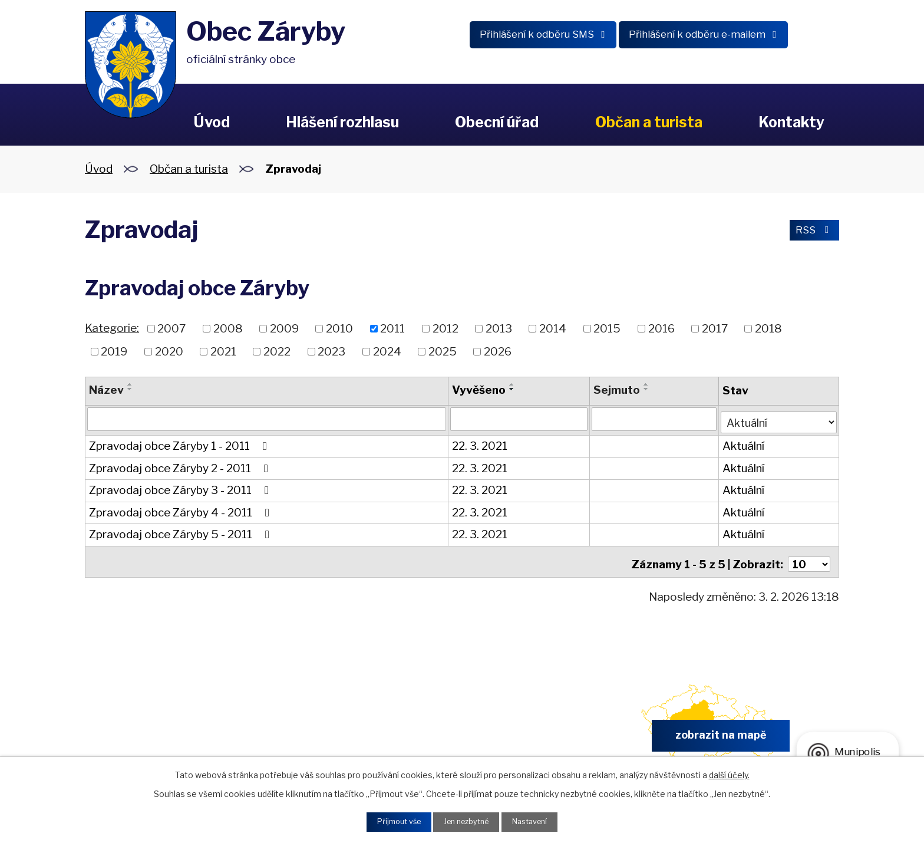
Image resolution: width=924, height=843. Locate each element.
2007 (171, 328)
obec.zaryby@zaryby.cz (520, 732)
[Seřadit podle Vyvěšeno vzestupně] (511, 384)
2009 (284, 328)
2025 (442, 351)
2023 (331, 351)
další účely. (729, 773)
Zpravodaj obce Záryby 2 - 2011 (181, 465)
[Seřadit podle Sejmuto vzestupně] (645, 384)
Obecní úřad (497, 122)
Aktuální (742, 443)
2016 (661, 328)
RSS (811, 232)
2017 (715, 328)
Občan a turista (648, 122)
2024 (387, 351)
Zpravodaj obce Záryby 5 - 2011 (181, 532)
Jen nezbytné (466, 821)
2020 (169, 351)
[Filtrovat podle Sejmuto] (653, 419)
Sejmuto (616, 390)
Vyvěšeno (478, 390)
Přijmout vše (392, 821)
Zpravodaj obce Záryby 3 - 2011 (181, 488)
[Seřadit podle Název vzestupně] (130, 384)
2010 (339, 328)
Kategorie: (112, 328)
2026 (498, 351)
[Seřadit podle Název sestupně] (130, 389)
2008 (228, 328)
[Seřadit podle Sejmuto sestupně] (645, 389)
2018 (768, 328)
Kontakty (791, 122)
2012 (445, 328)
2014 (552, 328)
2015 (607, 328)
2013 (499, 328)
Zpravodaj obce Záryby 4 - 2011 (181, 509)
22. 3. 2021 (479, 443)
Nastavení (536, 821)
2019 (114, 351)
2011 (392, 328)
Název (106, 390)
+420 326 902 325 (324, 732)
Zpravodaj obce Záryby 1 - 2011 (180, 443)
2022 (277, 351)
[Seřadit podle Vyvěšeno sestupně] (511, 389)
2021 (223, 351)
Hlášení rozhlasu (342, 122)
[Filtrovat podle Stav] (778, 418)
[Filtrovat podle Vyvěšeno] (518, 419)
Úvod (211, 122)
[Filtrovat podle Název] (266, 419)
